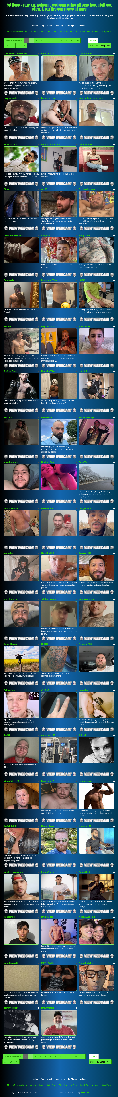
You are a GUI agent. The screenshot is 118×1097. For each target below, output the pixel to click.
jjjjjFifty (83, 280)
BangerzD (9, 280)
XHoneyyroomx (87, 917)
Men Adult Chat (36, 32)
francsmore (9, 917)
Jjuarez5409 (85, 553)
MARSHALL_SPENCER (15, 53)
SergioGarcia (10, 98)
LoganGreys (47, 872)
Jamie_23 (8, 417)
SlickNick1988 (48, 599)
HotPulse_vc (10, 144)
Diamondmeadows (13, 235)
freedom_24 (85, 826)
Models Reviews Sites (17, 32)
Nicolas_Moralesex (13, 872)
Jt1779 (7, 735)
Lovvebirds (84, 690)
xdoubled (8, 553)
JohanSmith (85, 872)
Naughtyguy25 (11, 963)
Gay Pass (106, 32)
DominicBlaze (86, 144)
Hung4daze (84, 235)
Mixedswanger (11, 462)
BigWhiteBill (10, 826)
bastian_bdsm (11, 1008)
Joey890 (83, 462)
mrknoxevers (85, 781)
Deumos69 (46, 417)
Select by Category (100, 45)
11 (7, 45)
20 (18, 45)
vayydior (45, 235)
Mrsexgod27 (47, 781)
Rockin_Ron (47, 462)
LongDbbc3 (85, 508)
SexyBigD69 (47, 553)
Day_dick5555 (48, 326)
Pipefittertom (85, 53)
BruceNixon (47, 917)
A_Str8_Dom (10, 371)
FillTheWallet (48, 963)
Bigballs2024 (48, 371)
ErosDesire (84, 326)
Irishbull (8, 326)
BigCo (7, 189)
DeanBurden (47, 508)
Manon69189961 (49, 280)
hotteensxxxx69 (49, 98)
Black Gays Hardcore (89, 32)
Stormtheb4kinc (87, 963)
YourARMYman (86, 599)
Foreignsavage (86, 417)
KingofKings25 (11, 781)
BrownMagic (47, 1008)
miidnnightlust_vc (50, 144)
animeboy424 (48, 735)
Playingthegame (87, 189)
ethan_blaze (47, 53)
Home (93, 40)
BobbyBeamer (11, 644)
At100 (44, 189)
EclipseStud (10, 690)
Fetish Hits (85, 1093)
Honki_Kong (47, 826)
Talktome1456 (11, 508)
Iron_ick (83, 371)
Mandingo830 (10, 599)
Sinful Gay (51, 32)
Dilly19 (82, 735)
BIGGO (45, 644)
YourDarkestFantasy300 (91, 98)
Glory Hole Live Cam (68, 32)
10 (77, 40)
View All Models (14, 40)
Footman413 (85, 644)
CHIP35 (45, 690)
